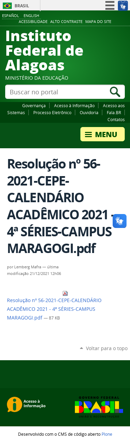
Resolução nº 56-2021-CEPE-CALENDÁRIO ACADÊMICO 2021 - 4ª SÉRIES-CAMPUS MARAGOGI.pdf (54, 306)
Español (10, 15)
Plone (107, 434)
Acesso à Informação (74, 105)
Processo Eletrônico (52, 112)
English (31, 15)
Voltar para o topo (107, 348)
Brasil (22, 6)
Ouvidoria (89, 112)
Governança (34, 105)
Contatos (116, 119)
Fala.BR (114, 112)
